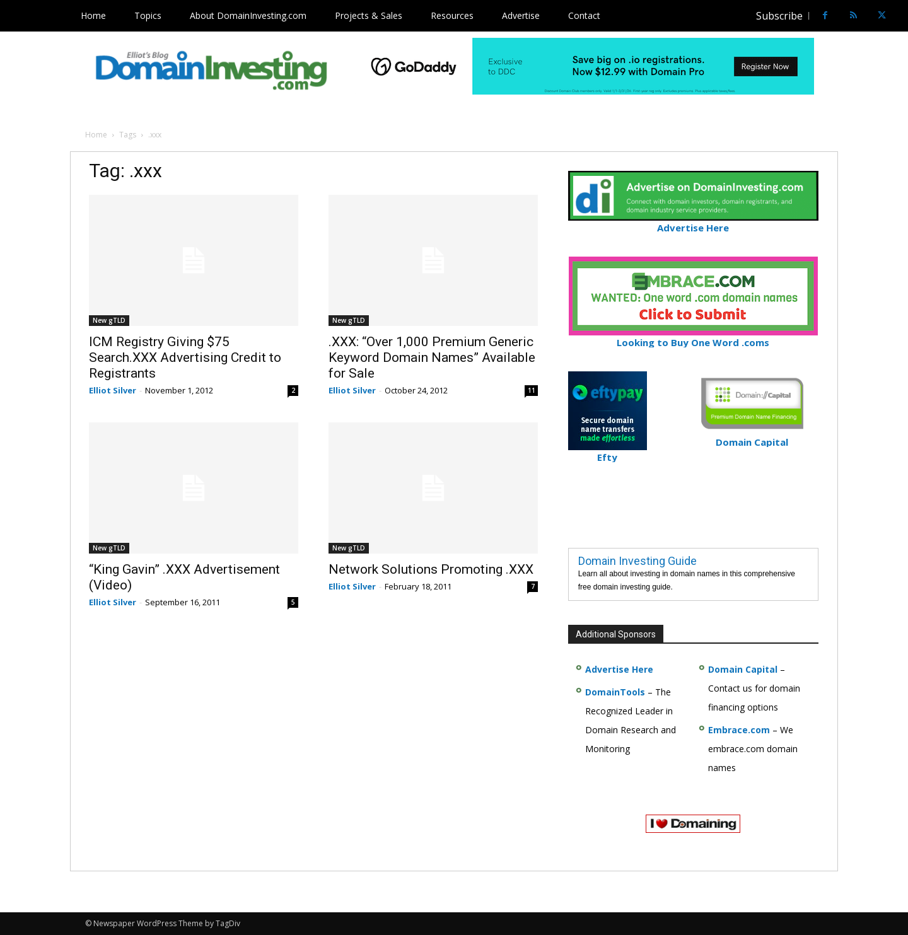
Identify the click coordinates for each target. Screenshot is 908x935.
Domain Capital (742, 669)
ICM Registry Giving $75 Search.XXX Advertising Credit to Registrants (185, 357)
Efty (607, 451)
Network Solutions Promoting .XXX (431, 569)
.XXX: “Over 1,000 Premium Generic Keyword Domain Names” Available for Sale (432, 357)
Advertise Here (693, 222)
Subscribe (779, 16)
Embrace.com (739, 730)
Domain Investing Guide (637, 560)
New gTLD (109, 320)
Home (96, 134)
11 (531, 390)
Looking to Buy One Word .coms (693, 337)
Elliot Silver (112, 390)
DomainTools (615, 692)
